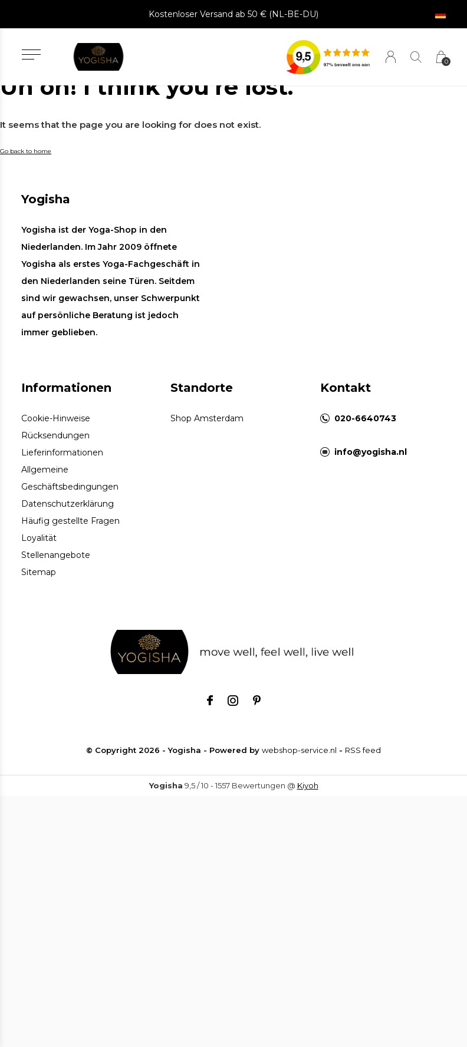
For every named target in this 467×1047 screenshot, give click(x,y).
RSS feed (363, 750)
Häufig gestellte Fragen (70, 521)
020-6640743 (365, 418)
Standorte (201, 388)
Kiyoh (307, 785)
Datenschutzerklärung (67, 503)
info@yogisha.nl (370, 452)
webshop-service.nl (299, 750)
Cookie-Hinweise (55, 418)
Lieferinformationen (62, 452)
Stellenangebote (55, 555)
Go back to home (25, 151)
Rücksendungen (55, 435)
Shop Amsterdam (207, 418)
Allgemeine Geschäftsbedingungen (70, 478)
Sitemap (38, 572)
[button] (31, 54)
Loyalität (39, 538)
